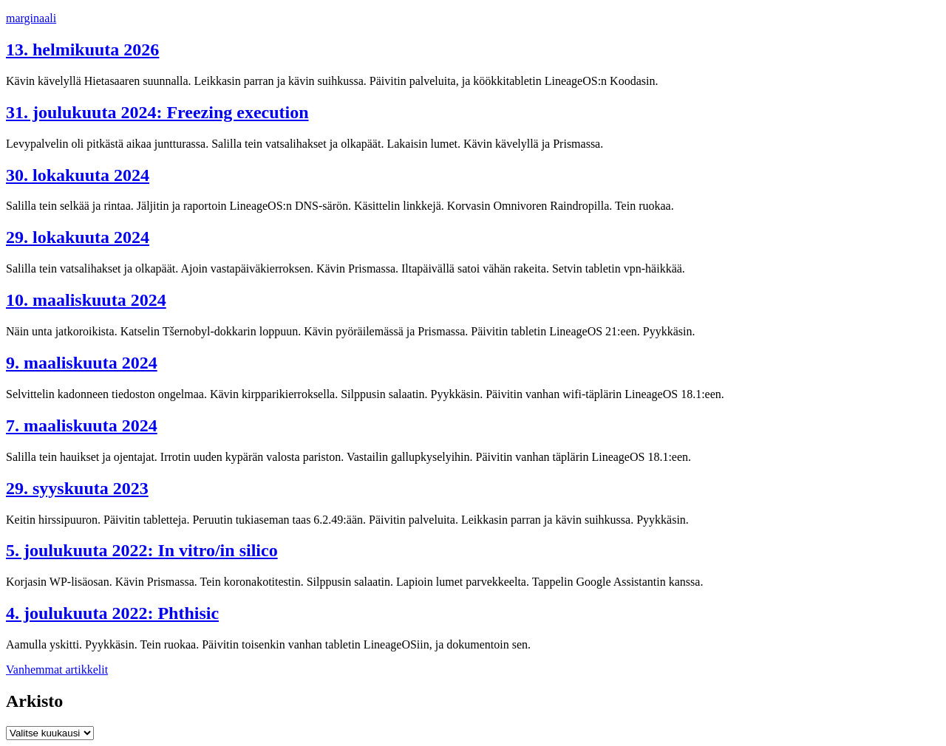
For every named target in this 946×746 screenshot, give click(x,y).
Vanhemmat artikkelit (57, 669)
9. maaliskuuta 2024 (81, 362)
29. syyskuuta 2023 (77, 488)
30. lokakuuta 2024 (77, 175)
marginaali (31, 18)
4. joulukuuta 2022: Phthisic (112, 613)
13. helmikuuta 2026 (82, 49)
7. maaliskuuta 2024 (81, 425)
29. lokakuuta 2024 (77, 237)
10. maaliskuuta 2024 (86, 299)
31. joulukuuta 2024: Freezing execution (157, 112)
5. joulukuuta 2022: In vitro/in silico (142, 550)
